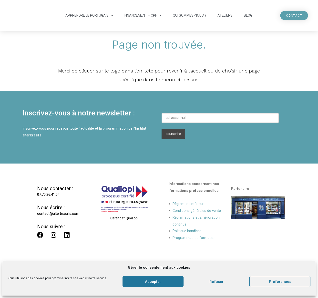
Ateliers (225, 15)
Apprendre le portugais (89, 15)
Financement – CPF (143, 15)
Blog (248, 15)
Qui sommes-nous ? (189, 15)
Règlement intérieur (188, 204)
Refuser (216, 281)
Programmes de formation (194, 238)
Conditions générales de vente (197, 210)
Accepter (153, 281)
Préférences (280, 281)
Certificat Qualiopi (124, 218)
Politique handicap (187, 231)
